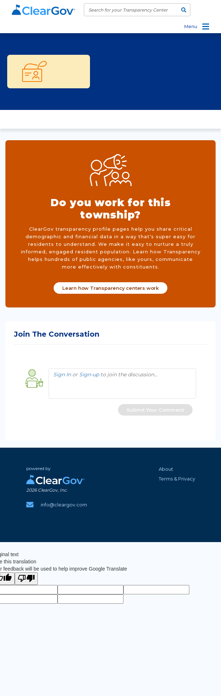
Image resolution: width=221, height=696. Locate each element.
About (166, 469)
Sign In (62, 374)
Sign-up (89, 374)
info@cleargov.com (64, 504)
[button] (155, 410)
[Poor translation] (26, 578)
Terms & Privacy (177, 479)
